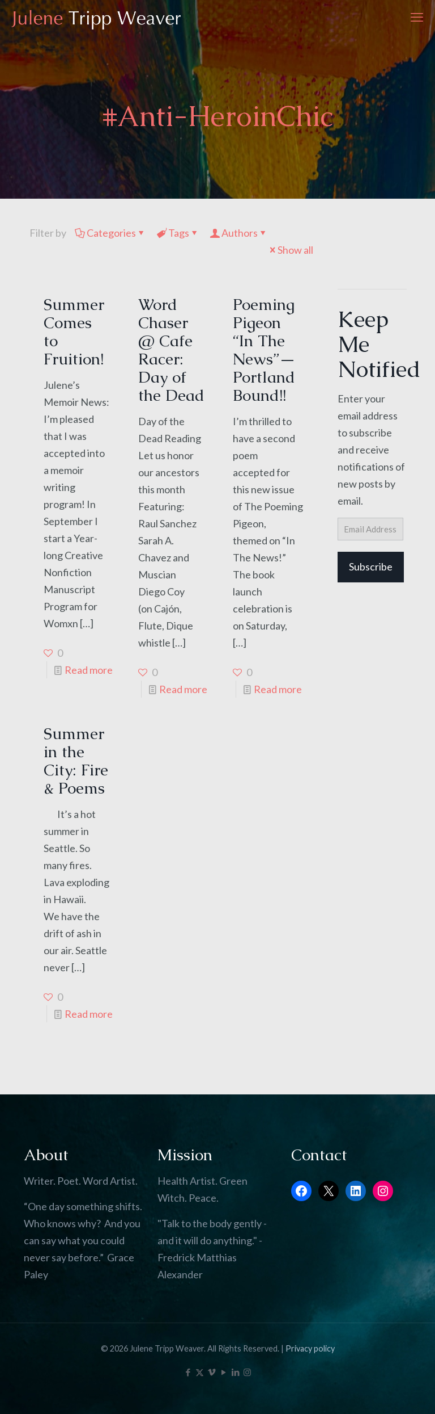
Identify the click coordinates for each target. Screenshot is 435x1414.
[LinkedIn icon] (235, 1372)
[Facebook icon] (188, 1372)
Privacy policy (310, 1348)
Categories (110, 232)
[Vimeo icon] (211, 1372)
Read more (89, 670)
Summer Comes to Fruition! (74, 331)
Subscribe (371, 566)
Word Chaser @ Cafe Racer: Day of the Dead (171, 349)
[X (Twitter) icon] (199, 1372)
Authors (239, 232)
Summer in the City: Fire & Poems (76, 760)
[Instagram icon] (247, 1372)
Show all (290, 250)
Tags (177, 232)
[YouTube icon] (223, 1372)
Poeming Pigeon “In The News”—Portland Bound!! (264, 349)
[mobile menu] (417, 17)
